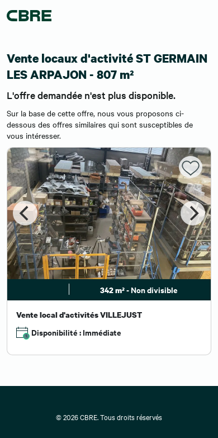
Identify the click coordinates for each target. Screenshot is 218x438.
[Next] (193, 213)
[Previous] (25, 213)
